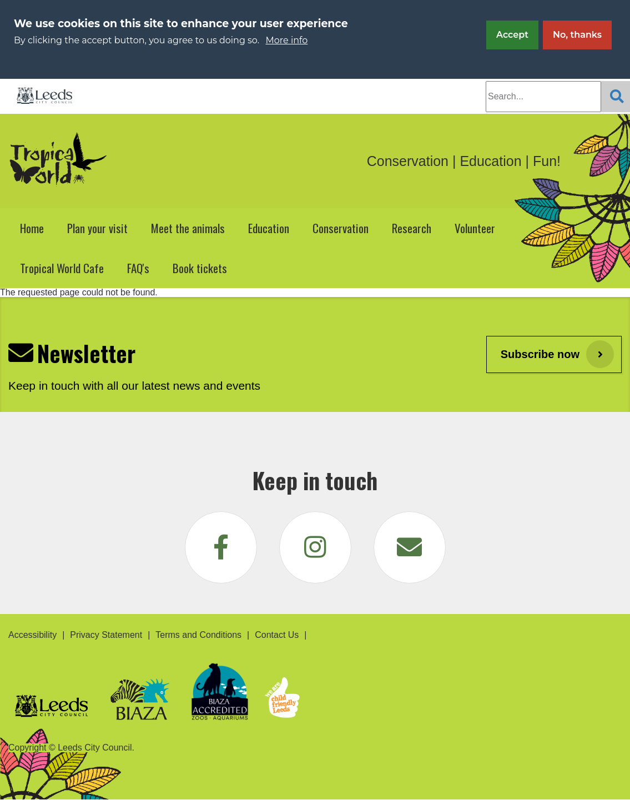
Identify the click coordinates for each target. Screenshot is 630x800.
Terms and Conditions (198, 635)
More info (287, 41)
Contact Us (277, 635)
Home (32, 228)
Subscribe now (540, 354)
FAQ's (138, 267)
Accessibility (32, 635)
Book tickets (200, 267)
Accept (512, 34)
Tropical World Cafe (62, 267)
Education (268, 228)
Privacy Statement (106, 635)
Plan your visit (97, 228)
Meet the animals (188, 228)
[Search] (615, 96)
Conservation (341, 228)
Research (411, 228)
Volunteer (475, 228)
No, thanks (577, 34)
